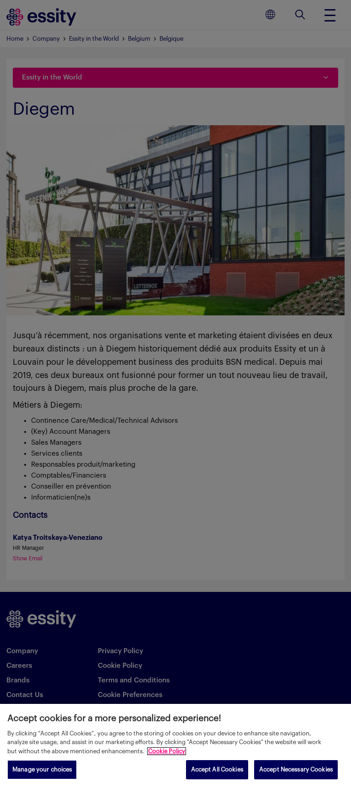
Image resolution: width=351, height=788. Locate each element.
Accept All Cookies (217, 769)
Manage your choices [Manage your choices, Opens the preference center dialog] (42, 769)
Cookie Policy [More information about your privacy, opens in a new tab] (166, 751)
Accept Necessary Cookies (296, 769)
